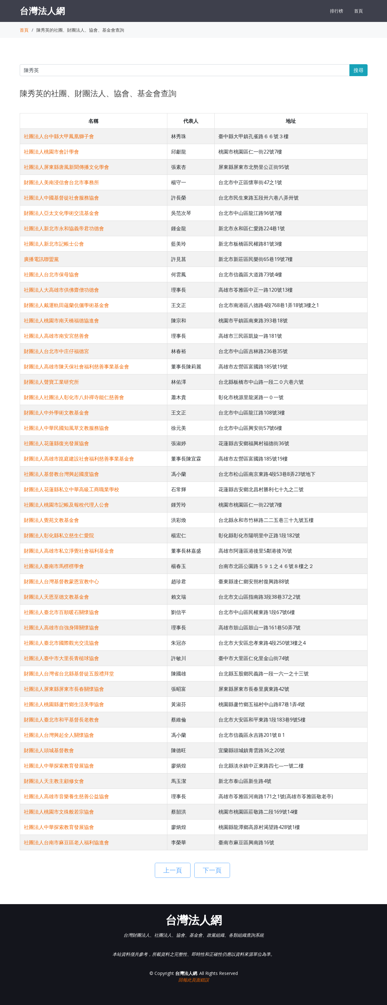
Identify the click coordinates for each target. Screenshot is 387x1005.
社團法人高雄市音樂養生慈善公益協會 (66, 796)
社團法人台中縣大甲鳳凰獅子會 (59, 136)
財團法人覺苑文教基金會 (51, 520)
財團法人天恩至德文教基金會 (56, 596)
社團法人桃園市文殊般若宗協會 (59, 811)
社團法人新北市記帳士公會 (54, 243)
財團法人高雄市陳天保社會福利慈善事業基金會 (76, 366)
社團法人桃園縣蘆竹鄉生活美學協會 (64, 704)
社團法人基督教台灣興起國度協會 (61, 474)
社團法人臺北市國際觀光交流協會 (61, 642)
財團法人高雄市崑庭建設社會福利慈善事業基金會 (79, 458)
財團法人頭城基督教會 (49, 750)
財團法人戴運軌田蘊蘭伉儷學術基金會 (66, 305)
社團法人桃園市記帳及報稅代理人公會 (66, 504)
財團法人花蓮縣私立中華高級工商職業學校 (71, 489)
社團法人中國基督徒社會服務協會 (61, 197)
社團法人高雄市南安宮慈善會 (56, 335)
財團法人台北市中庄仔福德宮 (56, 351)
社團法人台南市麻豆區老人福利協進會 (66, 842)
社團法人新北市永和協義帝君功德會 (64, 228)
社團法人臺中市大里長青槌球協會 (61, 658)
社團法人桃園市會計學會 (51, 151)
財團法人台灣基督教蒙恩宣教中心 (61, 581)
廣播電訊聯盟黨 (41, 259)
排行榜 (336, 11)
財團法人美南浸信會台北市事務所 (61, 182)
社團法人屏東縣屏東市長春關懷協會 (64, 688)
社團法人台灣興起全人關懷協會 (59, 735)
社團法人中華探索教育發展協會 (59, 765)
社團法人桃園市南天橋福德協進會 (61, 320)
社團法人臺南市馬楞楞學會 (54, 566)
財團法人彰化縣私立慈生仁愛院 (59, 535)
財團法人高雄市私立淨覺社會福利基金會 (69, 550)
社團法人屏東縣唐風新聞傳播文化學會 (66, 167)
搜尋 (358, 70)
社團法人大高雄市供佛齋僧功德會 (61, 289)
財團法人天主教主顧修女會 (54, 781)
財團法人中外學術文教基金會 (56, 412)
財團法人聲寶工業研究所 (51, 381)
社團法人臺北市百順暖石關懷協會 (61, 612)
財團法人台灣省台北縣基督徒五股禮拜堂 (69, 673)
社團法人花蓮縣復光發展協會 (56, 443)
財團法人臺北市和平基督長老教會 (61, 719)
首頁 (358, 11)
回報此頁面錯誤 (193, 980)
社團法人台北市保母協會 (51, 274)
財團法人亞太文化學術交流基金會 (61, 213)
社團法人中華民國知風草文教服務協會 (66, 427)
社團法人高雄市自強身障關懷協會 (61, 627)
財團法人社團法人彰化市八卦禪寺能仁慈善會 (74, 397)
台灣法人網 (42, 11)
